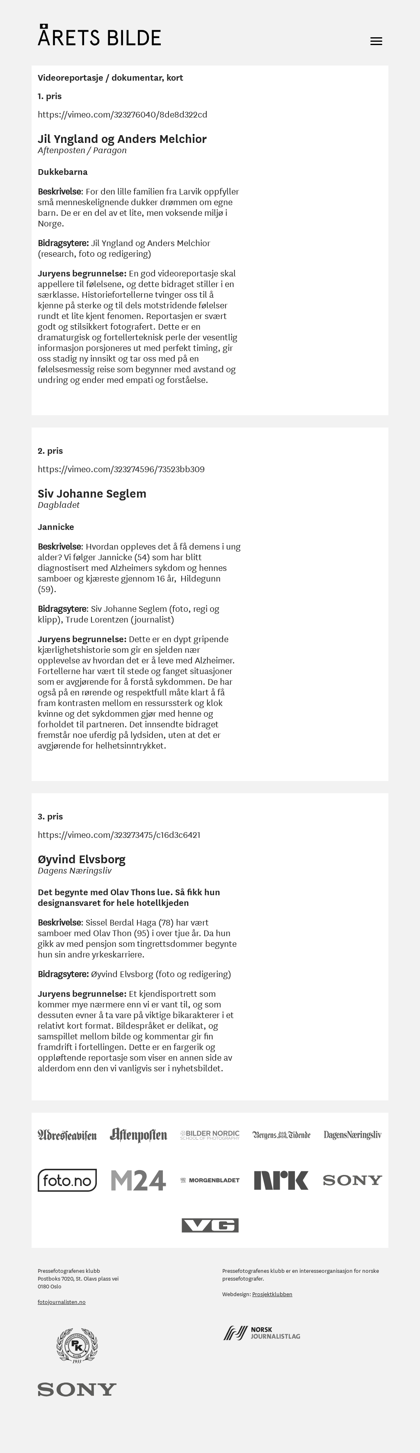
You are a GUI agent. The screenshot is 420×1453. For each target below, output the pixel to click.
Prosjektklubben (272, 1293)
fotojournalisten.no (62, 1301)
